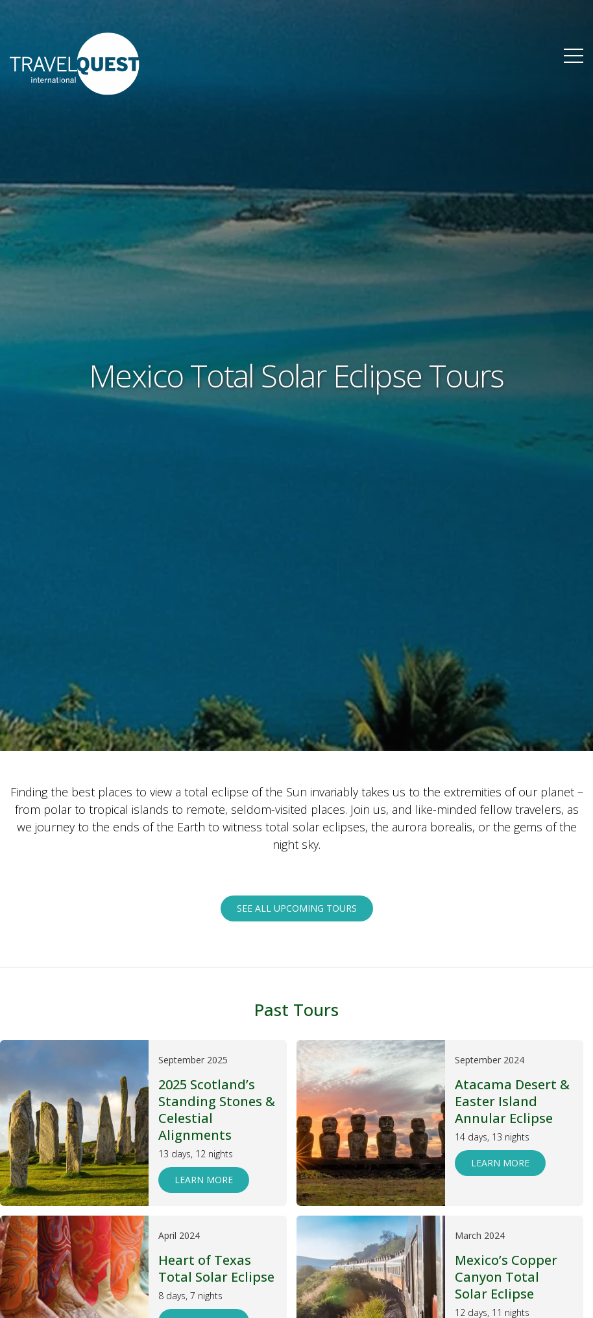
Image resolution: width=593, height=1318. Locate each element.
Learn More (204, 1179)
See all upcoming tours (297, 908)
